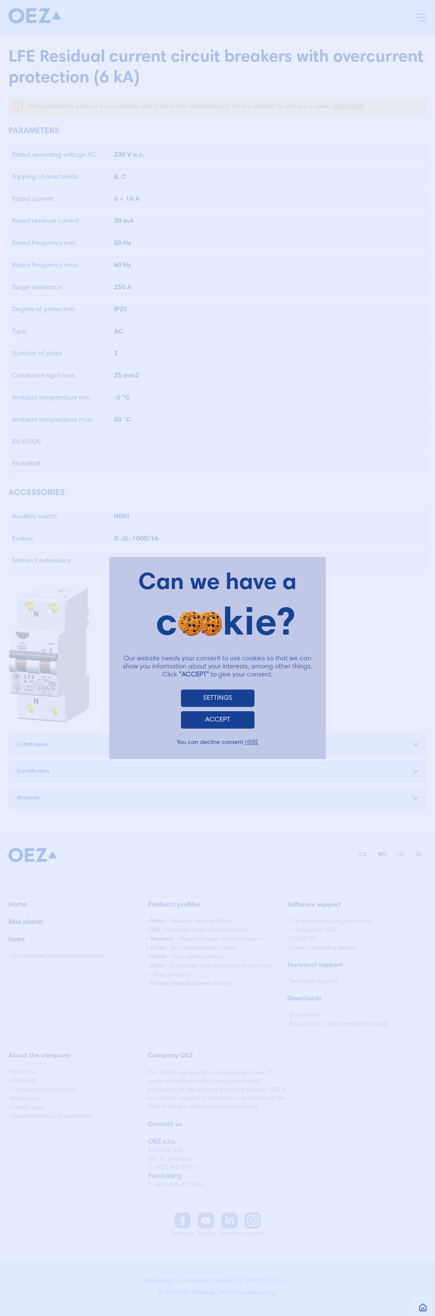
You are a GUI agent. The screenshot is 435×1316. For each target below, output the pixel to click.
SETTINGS (217, 698)
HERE (251, 743)
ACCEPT (217, 719)
